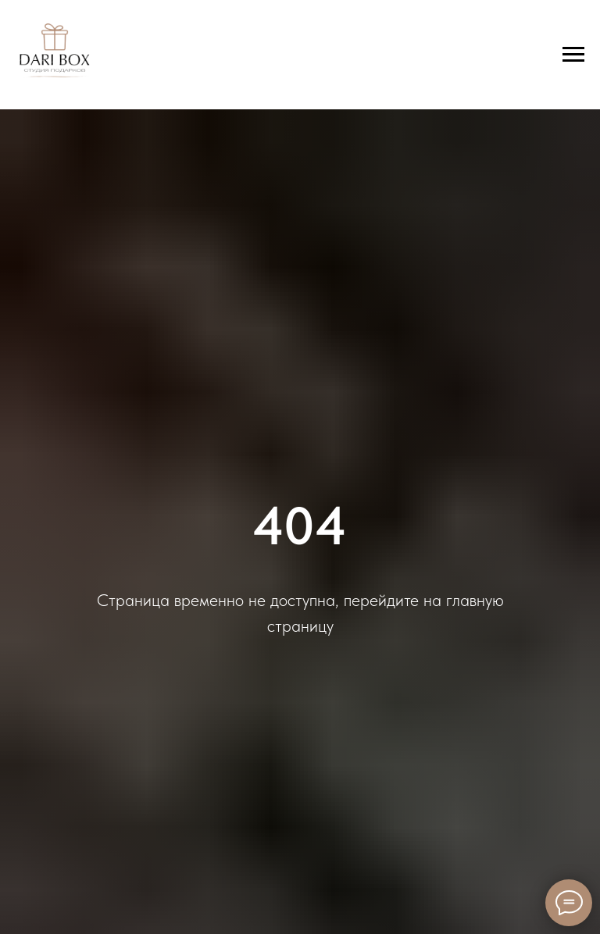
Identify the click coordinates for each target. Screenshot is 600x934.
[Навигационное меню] (573, 54)
